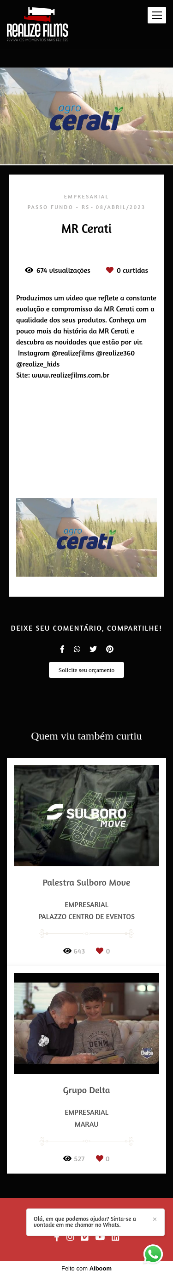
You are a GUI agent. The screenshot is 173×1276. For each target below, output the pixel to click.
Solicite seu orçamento (86, 669)
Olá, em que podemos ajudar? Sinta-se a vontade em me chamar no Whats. (85, 1222)
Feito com (86, 1268)
